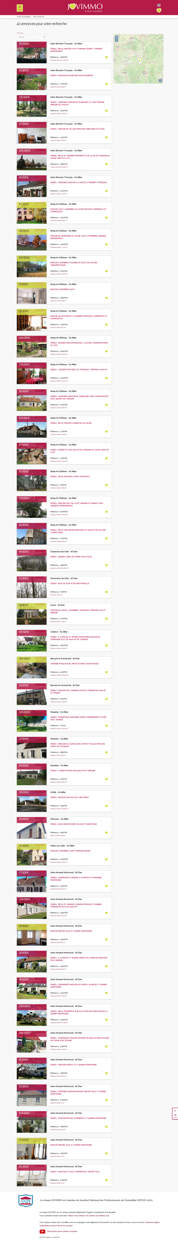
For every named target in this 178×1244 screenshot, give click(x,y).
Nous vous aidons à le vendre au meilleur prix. (89, 1215)
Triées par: (20, 33)
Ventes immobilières (24, 16)
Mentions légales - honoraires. (50, 1237)
